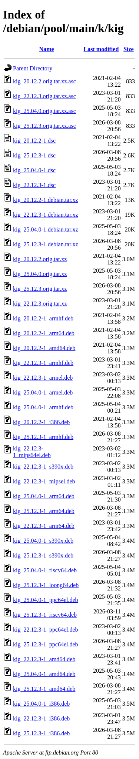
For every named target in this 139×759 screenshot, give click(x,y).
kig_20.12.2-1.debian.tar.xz (45, 200)
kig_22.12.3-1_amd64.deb (44, 659)
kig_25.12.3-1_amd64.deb (44, 689)
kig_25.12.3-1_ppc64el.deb (45, 644)
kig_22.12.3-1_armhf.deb (43, 363)
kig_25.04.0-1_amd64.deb (44, 674)
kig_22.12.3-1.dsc (34, 185)
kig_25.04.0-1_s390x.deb (43, 540)
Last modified (101, 49)
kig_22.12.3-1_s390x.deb (43, 466)
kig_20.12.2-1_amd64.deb (44, 348)
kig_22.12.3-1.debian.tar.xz (45, 215)
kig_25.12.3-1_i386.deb (41, 733)
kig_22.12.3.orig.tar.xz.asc (44, 96)
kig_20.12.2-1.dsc (34, 140)
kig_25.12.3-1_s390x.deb (43, 555)
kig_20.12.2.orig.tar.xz (40, 259)
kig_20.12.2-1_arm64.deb (44, 333)
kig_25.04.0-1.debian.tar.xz (45, 229)
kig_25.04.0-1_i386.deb (41, 703)
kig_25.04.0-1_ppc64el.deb (45, 600)
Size (128, 49)
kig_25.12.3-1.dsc (34, 155)
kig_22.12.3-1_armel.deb (43, 377)
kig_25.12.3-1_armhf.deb (43, 437)
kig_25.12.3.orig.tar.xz (40, 289)
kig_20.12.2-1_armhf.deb (43, 318)
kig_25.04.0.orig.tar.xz (40, 274)
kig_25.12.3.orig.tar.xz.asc (44, 126)
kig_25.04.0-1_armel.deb (43, 392)
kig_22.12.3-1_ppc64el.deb (45, 629)
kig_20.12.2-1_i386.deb (41, 422)
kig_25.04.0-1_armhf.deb (43, 407)
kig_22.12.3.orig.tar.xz (40, 303)
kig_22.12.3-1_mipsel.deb (44, 481)
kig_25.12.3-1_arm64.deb (44, 511)
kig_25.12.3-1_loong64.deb (46, 585)
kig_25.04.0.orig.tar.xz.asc (44, 111)
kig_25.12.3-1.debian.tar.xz (45, 244)
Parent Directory (32, 68)
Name (46, 49)
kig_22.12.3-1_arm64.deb (44, 526)
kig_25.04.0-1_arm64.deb (44, 496)
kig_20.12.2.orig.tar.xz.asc (44, 81)
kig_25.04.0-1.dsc (34, 170)
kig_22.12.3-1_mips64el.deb (32, 451)
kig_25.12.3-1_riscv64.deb (45, 615)
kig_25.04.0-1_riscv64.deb (45, 570)
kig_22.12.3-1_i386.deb (41, 718)
